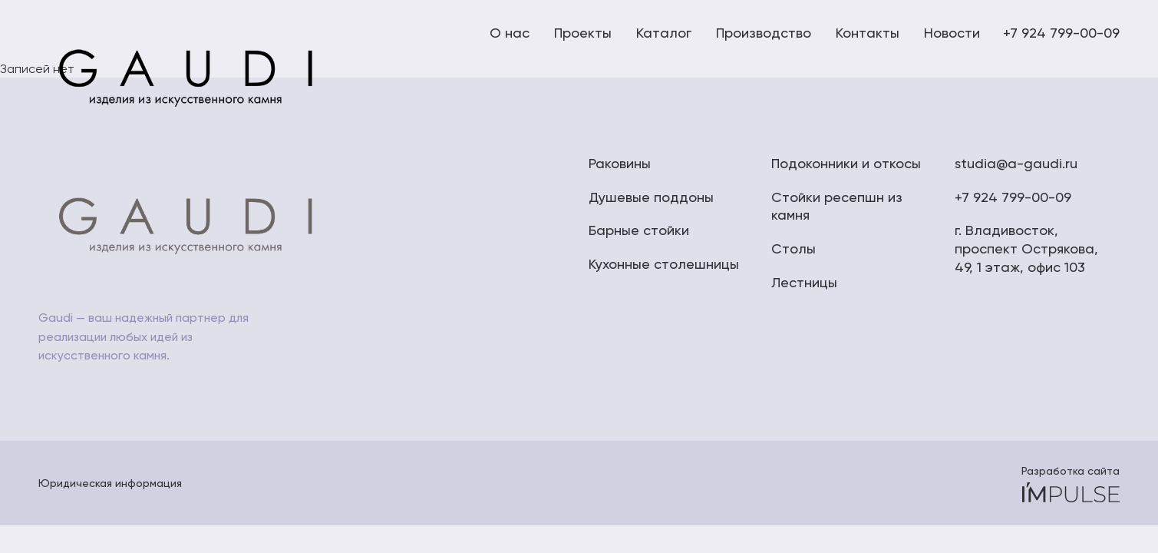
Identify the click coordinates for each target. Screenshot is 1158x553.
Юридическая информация (110, 483)
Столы (793, 248)
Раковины (620, 163)
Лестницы (804, 282)
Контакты (867, 33)
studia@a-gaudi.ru (1016, 163)
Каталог (663, 33)
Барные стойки (639, 230)
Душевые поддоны (651, 197)
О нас (510, 33)
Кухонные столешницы (664, 264)
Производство (763, 33)
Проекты (583, 33)
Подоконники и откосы (846, 163)
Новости (952, 33)
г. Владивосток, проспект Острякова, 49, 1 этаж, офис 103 (1026, 248)
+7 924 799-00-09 (1061, 33)
